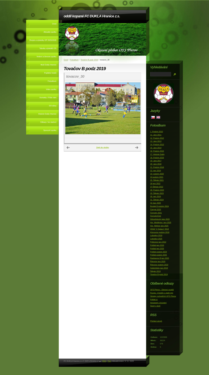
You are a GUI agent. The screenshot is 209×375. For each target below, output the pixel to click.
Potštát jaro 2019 (157, 245)
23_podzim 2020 (157, 174)
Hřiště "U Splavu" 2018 (159, 229)
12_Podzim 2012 (157, 138)
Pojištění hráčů (50, 73)
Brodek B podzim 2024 (159, 206)
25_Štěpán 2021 (157, 180)
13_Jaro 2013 (155, 141)
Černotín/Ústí (155, 216)
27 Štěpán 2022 (156, 187)
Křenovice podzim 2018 (159, 232)
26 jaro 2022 (155, 183)
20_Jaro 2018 (155, 164)
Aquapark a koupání (158, 303)
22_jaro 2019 (155, 171)
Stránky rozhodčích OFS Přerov (163, 296)
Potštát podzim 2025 (158, 255)
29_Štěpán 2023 (157, 193)
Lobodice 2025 (156, 239)
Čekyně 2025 (155, 210)
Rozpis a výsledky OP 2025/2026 (42, 40)
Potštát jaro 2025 (157, 249)
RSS (104, 361)
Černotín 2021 (156, 213)
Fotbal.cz (154, 299)
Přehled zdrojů (156, 321)
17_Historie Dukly (157, 154)
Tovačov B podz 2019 (89, 60)
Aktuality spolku (50, 32)
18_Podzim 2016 (157, 158)
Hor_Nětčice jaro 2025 (159, 226)
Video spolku (51, 89)
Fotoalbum (52, 81)
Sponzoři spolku (49, 130)
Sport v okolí (155, 306)
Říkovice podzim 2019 (159, 265)
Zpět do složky (102, 147)
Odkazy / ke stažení (48, 122)
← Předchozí (68, 147)
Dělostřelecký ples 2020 (160, 219)
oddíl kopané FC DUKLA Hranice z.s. (92, 16)
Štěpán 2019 (155, 271)
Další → (136, 147)
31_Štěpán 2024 (157, 200)
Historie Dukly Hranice (47, 114)
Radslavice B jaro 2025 (159, 258)
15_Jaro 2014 (155, 148)
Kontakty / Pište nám (48, 97)
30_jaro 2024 (155, 196)
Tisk (109, 361)
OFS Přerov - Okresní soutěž (162, 290)
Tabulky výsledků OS (47, 48)
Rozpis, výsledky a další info (161, 293)
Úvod (54, 24)
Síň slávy (52, 106)
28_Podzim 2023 (157, 190)
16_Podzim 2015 (157, 151)
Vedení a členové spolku (46, 57)
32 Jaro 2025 (155, 203)
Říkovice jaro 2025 (157, 261)
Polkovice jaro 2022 (158, 242)
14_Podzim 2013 (157, 144)
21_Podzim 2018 (157, 167)
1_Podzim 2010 (156, 132)
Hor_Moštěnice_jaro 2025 (160, 222)
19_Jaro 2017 (155, 161)
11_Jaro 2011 (155, 135)
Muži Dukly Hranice (48, 65)
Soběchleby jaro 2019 (159, 268)
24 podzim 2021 (156, 177)
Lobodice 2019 (156, 235)
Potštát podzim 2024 (158, 252)
